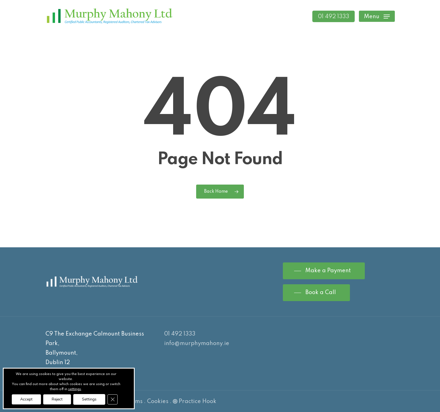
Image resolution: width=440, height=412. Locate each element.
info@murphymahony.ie (196, 343)
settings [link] (74, 389)
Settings (89, 399)
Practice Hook (194, 401)
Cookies (157, 401)
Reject (57, 399)
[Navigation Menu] (377, 16)
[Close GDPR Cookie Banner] (112, 399)
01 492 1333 (179, 334)
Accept (26, 399)
